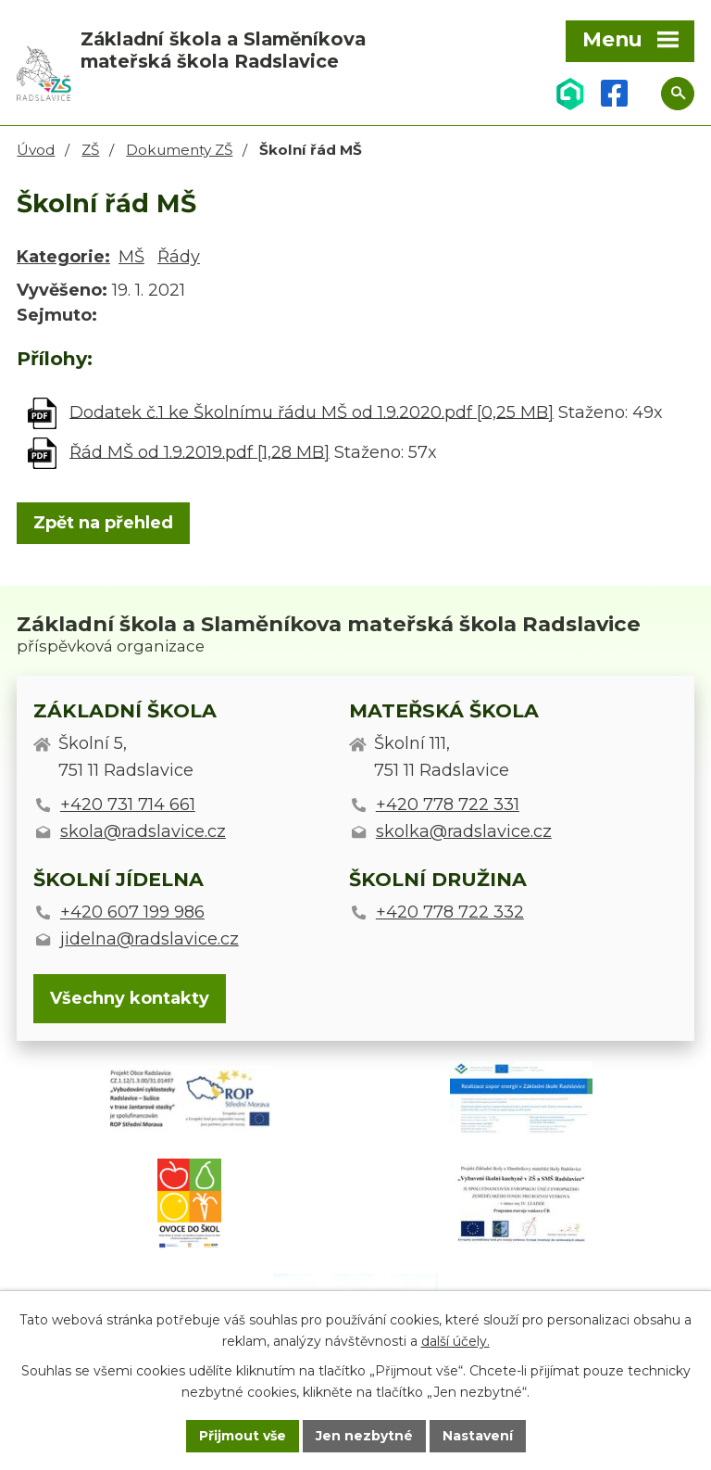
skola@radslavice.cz (143, 831)
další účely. (455, 1341)
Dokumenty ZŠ (179, 149)
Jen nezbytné (364, 1435)
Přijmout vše (242, 1435)
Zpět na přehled (103, 523)
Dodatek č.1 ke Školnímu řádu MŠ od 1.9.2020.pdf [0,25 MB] (311, 411)
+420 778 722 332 (450, 912)
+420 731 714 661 (127, 804)
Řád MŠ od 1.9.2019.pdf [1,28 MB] (199, 451)
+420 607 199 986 (132, 912)
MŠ (131, 257)
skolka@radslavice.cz (464, 831)
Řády (178, 257)
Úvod (36, 149)
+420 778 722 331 (447, 804)
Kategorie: (63, 257)
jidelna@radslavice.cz (149, 939)
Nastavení (478, 1435)
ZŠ (90, 149)
